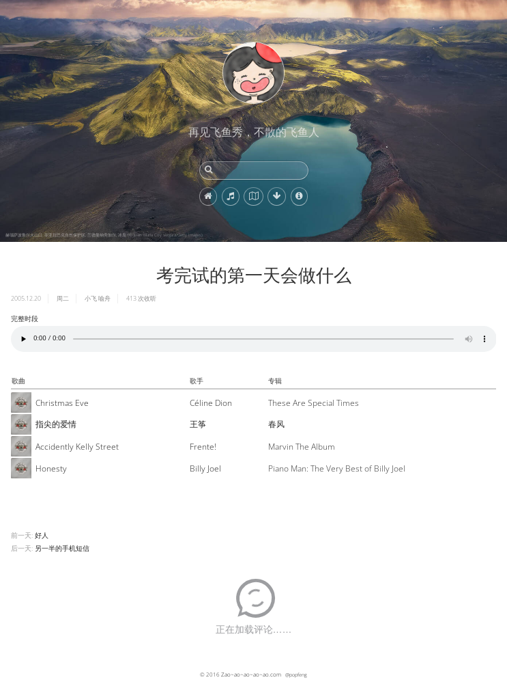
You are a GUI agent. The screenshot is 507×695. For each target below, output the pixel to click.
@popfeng (296, 674)
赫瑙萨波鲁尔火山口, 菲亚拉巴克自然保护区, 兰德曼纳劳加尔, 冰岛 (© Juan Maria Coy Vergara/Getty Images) (104, 235)
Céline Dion (211, 403)
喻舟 (104, 298)
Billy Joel (205, 468)
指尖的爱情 (55, 424)
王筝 (198, 424)
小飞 (91, 298)
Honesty (51, 468)
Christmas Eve (62, 403)
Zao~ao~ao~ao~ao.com (251, 674)
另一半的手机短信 (62, 548)
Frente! (203, 446)
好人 (41, 535)
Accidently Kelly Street (77, 446)
